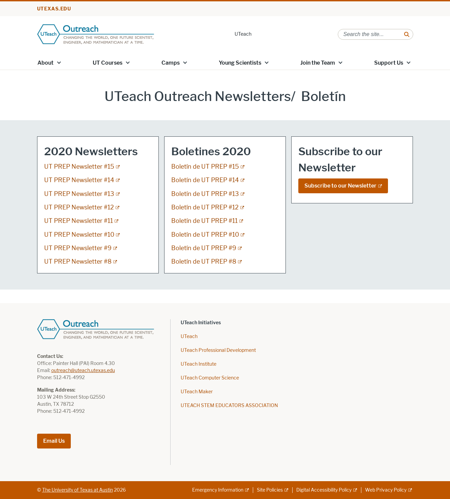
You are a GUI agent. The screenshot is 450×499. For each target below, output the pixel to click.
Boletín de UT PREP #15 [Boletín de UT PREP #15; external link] (205, 166)
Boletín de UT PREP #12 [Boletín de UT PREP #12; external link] (205, 207)
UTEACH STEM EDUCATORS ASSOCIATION (229, 405)
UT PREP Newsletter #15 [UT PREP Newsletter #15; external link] (79, 166)
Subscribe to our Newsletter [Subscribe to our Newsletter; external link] (340, 185)
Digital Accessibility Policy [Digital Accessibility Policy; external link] (324, 490)
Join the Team (317, 63)
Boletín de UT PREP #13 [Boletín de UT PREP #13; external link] (205, 194)
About (45, 63)
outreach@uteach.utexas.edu (83, 370)
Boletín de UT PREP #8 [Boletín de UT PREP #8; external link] (203, 261)
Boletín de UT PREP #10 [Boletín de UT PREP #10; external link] (205, 234)
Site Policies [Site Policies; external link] (270, 490)
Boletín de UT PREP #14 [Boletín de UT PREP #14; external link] (205, 180)
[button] (59, 62)
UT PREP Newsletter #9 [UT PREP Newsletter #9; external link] (78, 248)
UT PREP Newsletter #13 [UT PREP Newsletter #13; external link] (79, 194)
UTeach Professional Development (218, 350)
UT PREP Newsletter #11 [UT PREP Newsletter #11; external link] (78, 221)
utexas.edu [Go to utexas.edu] (54, 9)
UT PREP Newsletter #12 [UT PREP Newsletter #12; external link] (79, 207)
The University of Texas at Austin (77, 490)
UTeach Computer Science (210, 378)
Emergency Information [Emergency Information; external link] (217, 490)
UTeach (243, 34)
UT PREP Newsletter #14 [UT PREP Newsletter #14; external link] (79, 180)
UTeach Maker (197, 392)
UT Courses (107, 63)
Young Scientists (240, 63)
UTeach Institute (198, 364)
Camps (170, 63)
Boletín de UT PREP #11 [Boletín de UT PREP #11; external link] (204, 221)
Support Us (388, 63)
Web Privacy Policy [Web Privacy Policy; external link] (386, 490)
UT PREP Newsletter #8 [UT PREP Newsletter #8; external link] (78, 261)
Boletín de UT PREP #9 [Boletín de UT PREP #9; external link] (203, 248)
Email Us (54, 441)
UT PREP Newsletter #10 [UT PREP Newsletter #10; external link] (79, 234)
